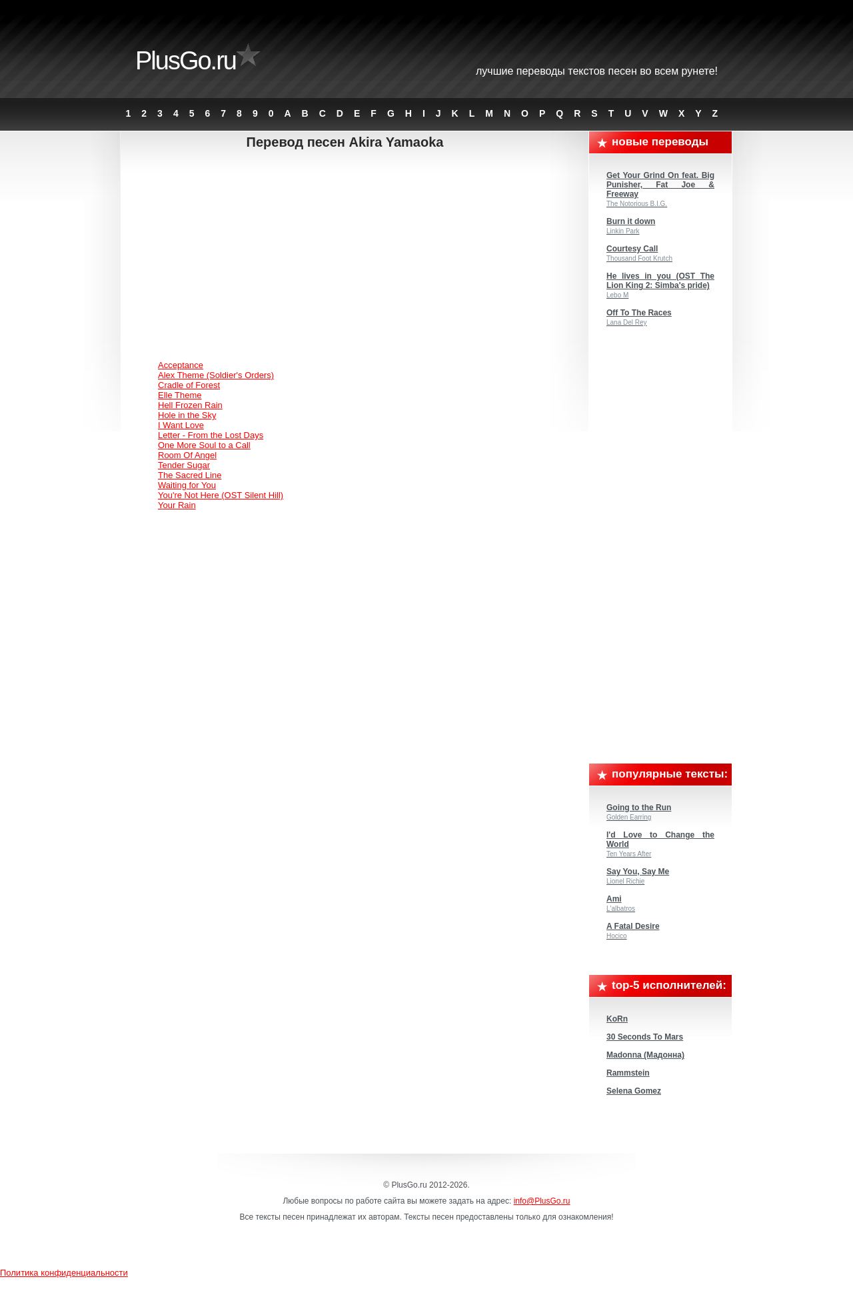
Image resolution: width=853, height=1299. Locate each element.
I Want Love (181, 425)
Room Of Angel (187, 455)
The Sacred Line (189, 475)
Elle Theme (180, 395)
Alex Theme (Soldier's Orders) (216, 375)
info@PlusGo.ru (542, 1201)
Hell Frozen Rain (190, 405)
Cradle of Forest (189, 385)
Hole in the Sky (187, 415)
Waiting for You (187, 485)
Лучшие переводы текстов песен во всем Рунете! (597, 71)
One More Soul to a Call (204, 445)
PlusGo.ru (185, 61)
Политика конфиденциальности (64, 1273)
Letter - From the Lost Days (210, 435)
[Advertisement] (355, 256)
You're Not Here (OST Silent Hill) (220, 495)
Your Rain (177, 505)
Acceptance (180, 365)
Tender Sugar (184, 465)
